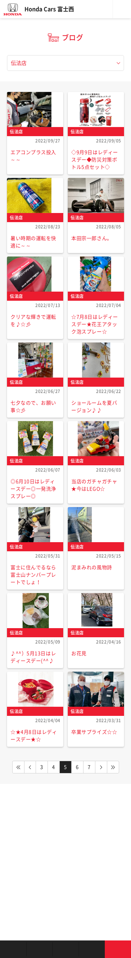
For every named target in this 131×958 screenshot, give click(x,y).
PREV (30, 767)
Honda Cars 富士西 (49, 9)
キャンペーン (92, 949)
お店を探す (13, 949)
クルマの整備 (65, 949)
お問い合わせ (118, 949)
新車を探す (39, 949)
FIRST (18, 767)
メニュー (122, 9)
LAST (113, 767)
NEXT (101, 767)
